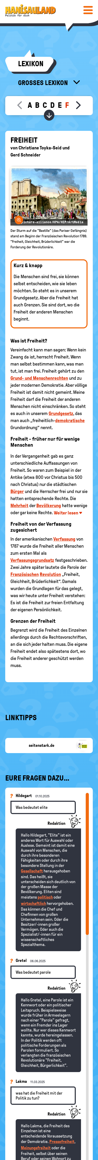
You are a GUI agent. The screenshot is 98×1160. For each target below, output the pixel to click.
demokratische (70, 420)
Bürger (17, 491)
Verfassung (64, 539)
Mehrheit (19, 505)
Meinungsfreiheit (36, 1148)
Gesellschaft (32, 871)
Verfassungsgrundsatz (32, 560)
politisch (45, 897)
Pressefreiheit (61, 1141)
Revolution (50, 574)
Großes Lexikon (43, 82)
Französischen (24, 574)
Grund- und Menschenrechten (39, 378)
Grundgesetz (61, 413)
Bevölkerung (48, 505)
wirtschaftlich (33, 903)
